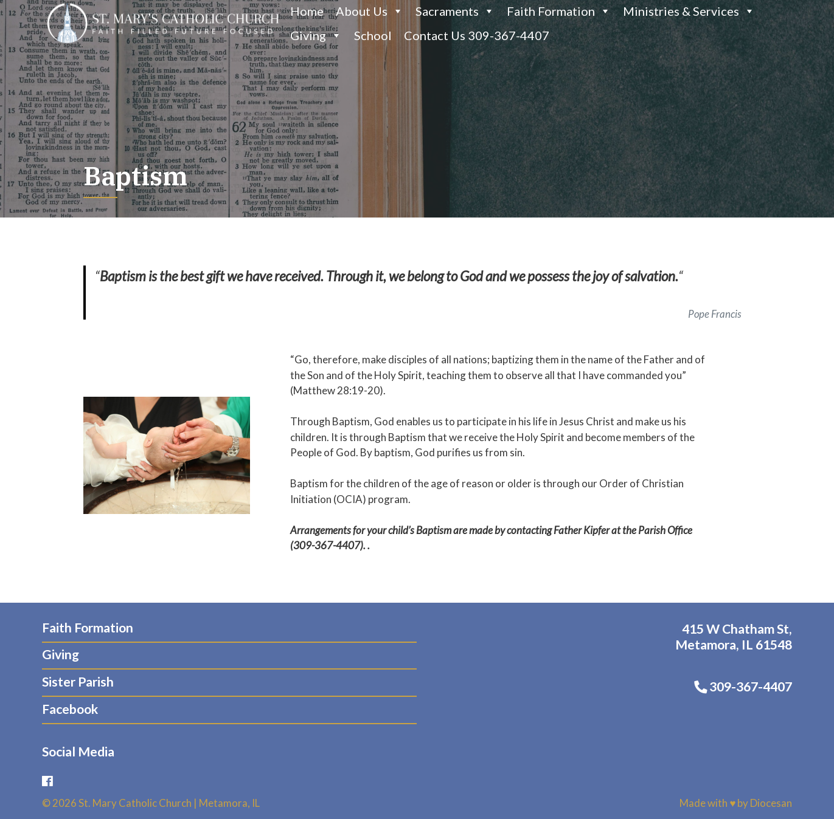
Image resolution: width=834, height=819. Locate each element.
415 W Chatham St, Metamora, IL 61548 (738, 637)
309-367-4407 (748, 686)
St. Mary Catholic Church (135, 803)
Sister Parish (73, 682)
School (373, 35)
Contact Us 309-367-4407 (476, 35)
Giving (316, 35)
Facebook (65, 709)
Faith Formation (82, 628)
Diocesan (771, 803)
